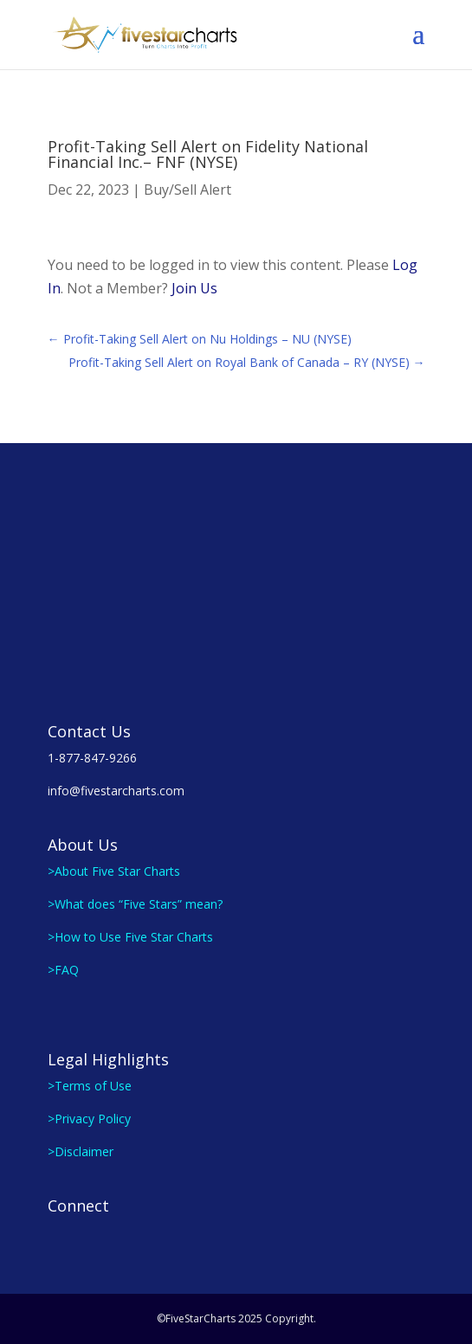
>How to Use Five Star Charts (130, 937)
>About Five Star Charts (114, 871)
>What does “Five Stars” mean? (135, 904)
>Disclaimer (80, 1151)
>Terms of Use (90, 1085)
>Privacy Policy (89, 1118)
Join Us (194, 288)
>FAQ (63, 969)
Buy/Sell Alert (187, 189)
